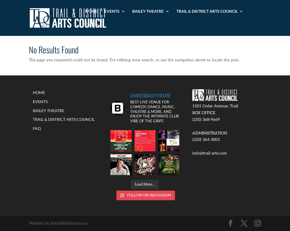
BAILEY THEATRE (148, 11)
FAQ (89, 25)
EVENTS (112, 11)
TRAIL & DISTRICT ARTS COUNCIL (207, 11)
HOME (91, 11)
